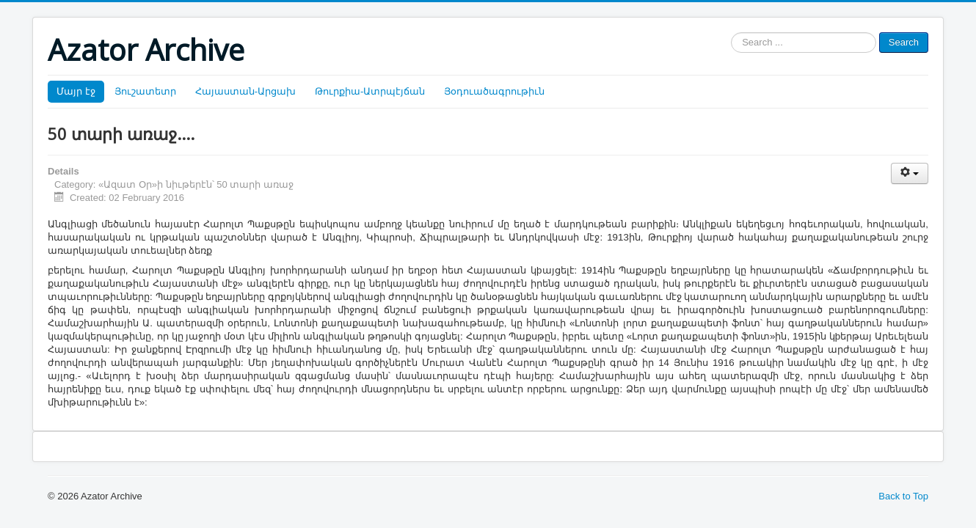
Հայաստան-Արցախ (245, 91)
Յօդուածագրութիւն (494, 91)
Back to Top (903, 496)
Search (904, 42)
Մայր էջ (76, 91)
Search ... (731, 32)
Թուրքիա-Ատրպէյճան (370, 91)
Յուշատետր (145, 91)
